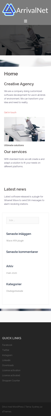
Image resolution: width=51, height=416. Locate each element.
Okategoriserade (14, 291)
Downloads (8, 365)
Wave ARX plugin (15, 240)
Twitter (5, 350)
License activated (11, 375)
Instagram (7, 355)
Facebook (7, 345)
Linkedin (6, 360)
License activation (11, 370)
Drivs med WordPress (13, 406)
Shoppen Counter (11, 380)
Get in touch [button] (10, 112)
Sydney (36, 406)
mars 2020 (11, 273)
